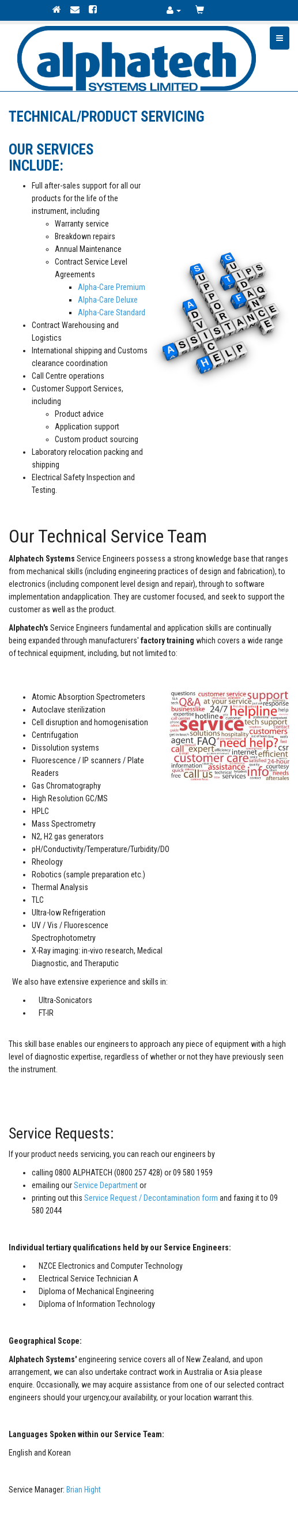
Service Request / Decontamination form (151, 1198)
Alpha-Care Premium (111, 287)
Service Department (106, 1185)
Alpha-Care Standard (111, 312)
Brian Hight (83, 1489)
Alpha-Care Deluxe (108, 299)
